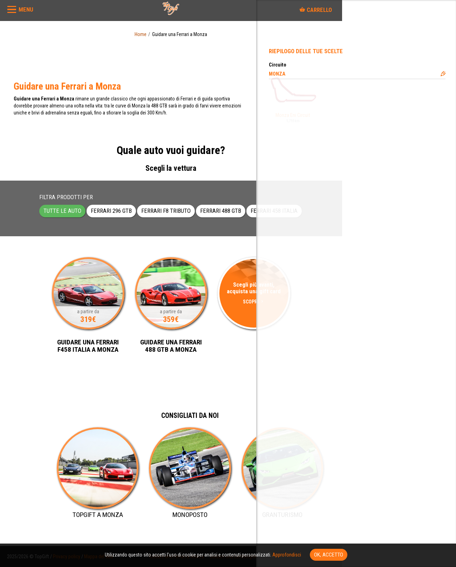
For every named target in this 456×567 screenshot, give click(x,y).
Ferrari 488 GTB (220, 210)
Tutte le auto (62, 210)
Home (141, 34)
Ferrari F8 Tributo (166, 210)
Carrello (315, 9)
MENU (26, 9)
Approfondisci (286, 555)
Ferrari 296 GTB (111, 210)
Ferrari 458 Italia (274, 210)
